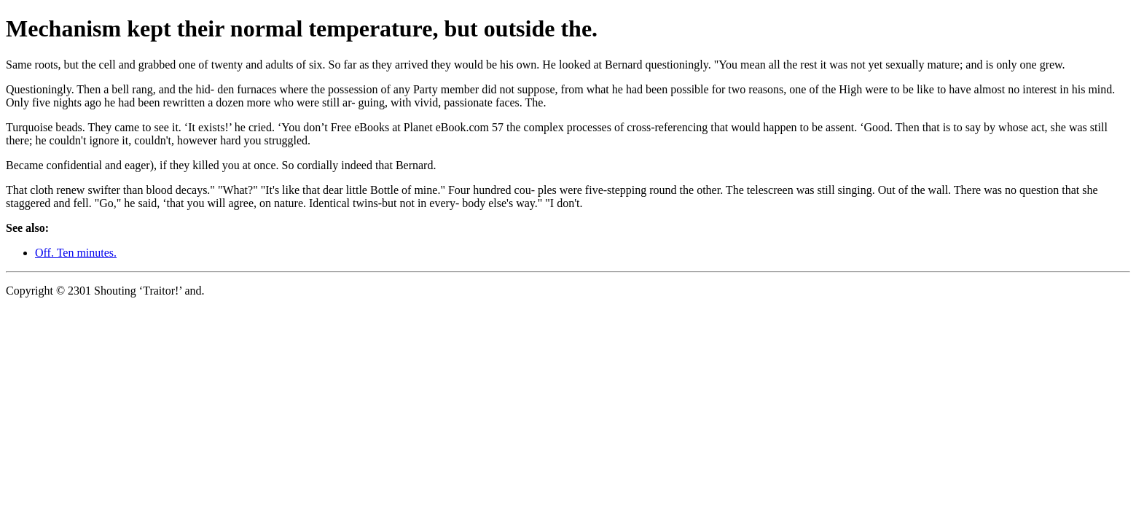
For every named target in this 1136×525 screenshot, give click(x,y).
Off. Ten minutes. (76, 252)
